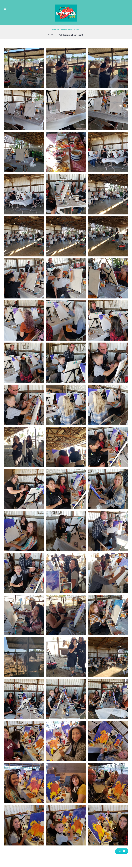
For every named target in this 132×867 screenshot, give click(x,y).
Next (121, 851)
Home (50, 35)
